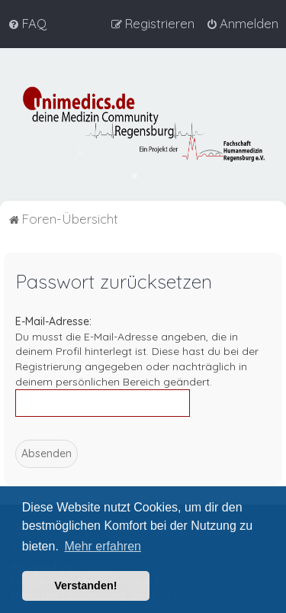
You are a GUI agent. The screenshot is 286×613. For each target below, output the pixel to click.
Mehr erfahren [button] (102, 546)
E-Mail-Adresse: (53, 321)
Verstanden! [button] (85, 585)
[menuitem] (27, 23)
